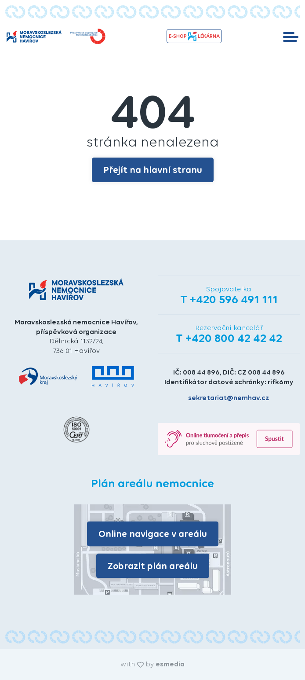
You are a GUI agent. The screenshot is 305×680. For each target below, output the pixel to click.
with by (152, 664)
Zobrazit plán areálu (153, 565)
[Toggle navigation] (290, 36)
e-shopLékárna (194, 36)
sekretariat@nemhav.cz (228, 397)
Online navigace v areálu (152, 533)
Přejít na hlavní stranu (152, 169)
